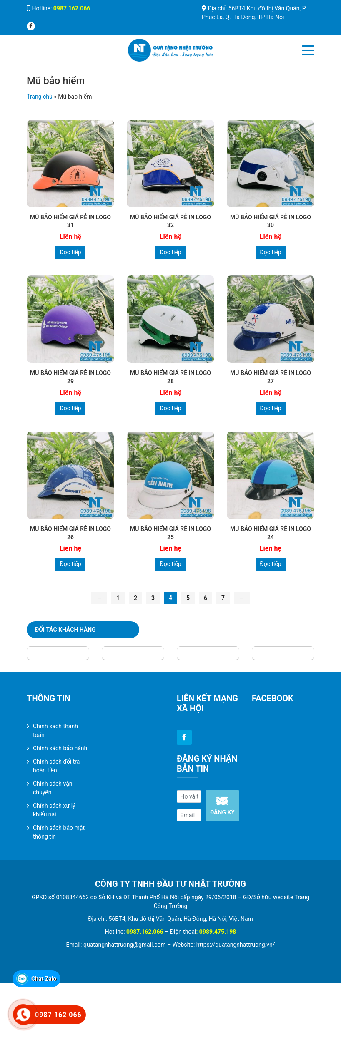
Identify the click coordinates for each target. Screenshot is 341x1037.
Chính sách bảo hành (60, 748)
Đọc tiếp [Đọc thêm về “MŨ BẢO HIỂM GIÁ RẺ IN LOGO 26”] (70, 564)
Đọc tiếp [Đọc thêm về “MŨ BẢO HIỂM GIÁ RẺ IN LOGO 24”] (270, 564)
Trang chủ (40, 96)
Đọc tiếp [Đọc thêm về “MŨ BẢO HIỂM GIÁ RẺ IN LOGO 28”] (170, 408)
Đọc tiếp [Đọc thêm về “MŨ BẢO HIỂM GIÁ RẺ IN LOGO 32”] (170, 252)
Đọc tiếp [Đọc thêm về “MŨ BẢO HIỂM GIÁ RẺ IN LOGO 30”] (270, 252)
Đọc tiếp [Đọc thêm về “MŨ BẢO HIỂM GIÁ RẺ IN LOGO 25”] (170, 564)
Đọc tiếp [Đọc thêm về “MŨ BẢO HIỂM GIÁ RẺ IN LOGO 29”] (70, 408)
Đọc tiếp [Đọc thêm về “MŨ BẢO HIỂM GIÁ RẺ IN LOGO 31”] (70, 252)
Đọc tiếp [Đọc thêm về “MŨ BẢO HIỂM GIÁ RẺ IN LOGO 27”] (270, 408)
